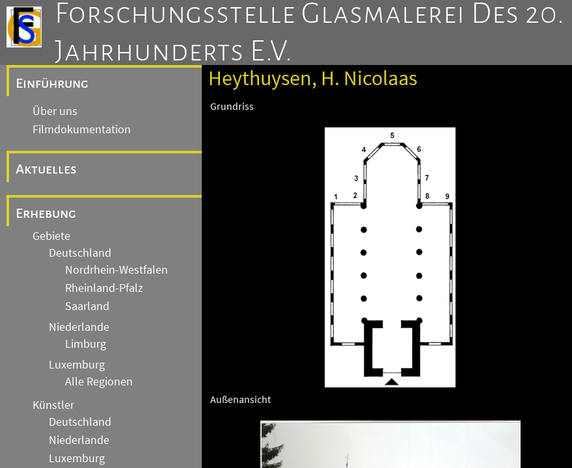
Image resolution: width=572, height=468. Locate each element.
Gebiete (51, 236)
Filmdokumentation (82, 129)
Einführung (52, 83)
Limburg (85, 344)
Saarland (87, 306)
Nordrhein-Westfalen (116, 270)
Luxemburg (77, 365)
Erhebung (46, 213)
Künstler (53, 405)
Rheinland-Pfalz (104, 288)
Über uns (55, 111)
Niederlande (79, 327)
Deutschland (80, 253)
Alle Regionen (99, 381)
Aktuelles (46, 169)
